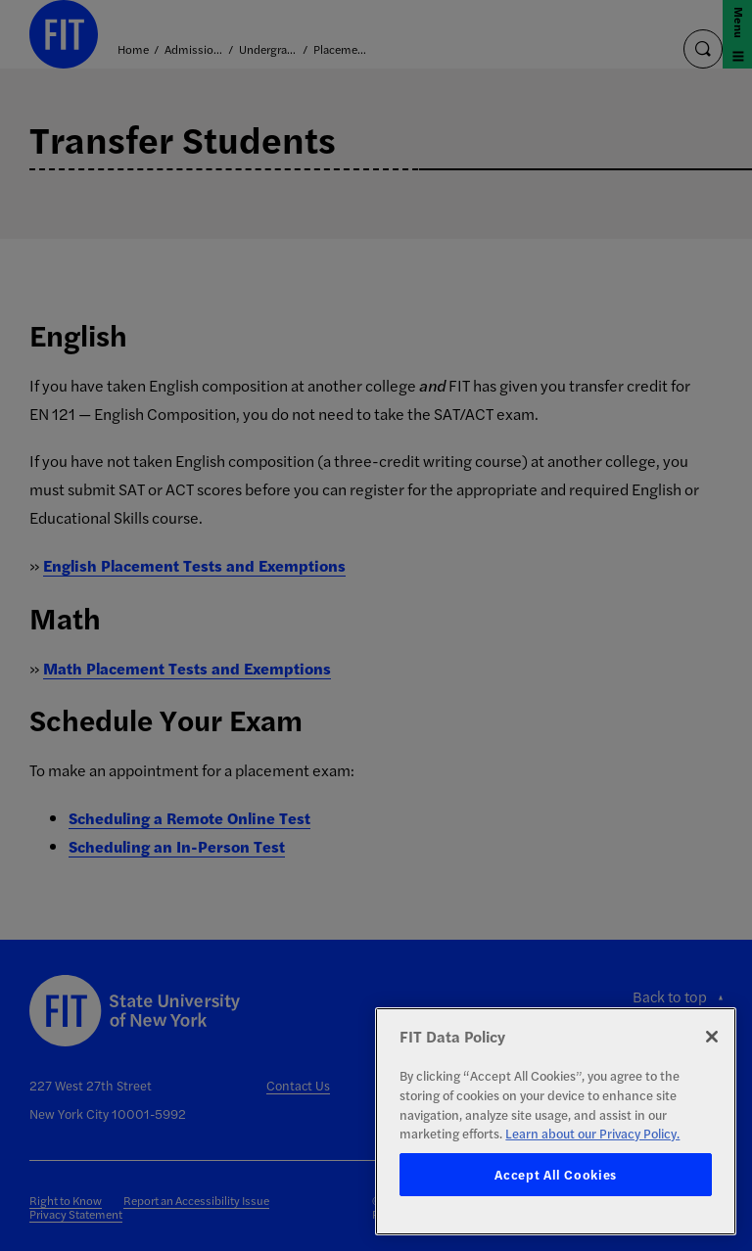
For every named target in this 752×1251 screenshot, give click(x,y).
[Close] (711, 1036)
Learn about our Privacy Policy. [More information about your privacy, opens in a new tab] (592, 1133)
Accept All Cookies (555, 1174)
